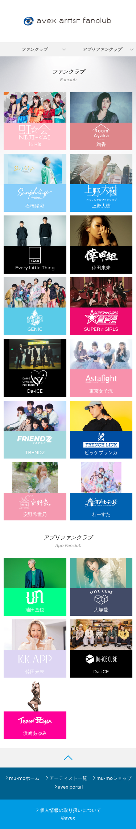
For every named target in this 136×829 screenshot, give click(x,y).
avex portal (68, 787)
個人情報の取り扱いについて (68, 810)
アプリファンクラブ (101, 49)
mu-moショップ (112, 778)
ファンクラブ (34, 49)
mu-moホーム (22, 778)
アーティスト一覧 (66, 778)
